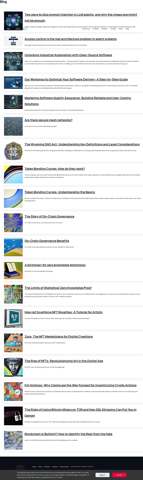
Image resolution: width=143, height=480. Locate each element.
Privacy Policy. (45, 475)
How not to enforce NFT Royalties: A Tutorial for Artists (63, 312)
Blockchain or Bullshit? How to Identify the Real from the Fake (68, 434)
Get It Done (86, 29)
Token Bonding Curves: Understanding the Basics (60, 192)
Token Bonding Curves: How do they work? (55, 169)
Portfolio (96, 29)
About (121, 29)
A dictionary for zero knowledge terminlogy (55, 265)
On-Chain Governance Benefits (47, 241)
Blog (127, 29)
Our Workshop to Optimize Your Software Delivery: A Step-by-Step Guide (76, 79)
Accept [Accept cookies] (119, 475)
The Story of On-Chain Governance (49, 216)
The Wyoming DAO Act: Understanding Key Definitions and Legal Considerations (82, 144)
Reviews (104, 29)
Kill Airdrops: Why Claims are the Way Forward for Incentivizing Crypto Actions (80, 385)
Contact (113, 29)
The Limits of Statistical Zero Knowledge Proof (58, 288)
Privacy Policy (64, 467)
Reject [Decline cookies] (102, 475)
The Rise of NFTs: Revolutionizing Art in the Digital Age (64, 361)
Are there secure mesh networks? (49, 120)
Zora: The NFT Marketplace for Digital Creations (59, 336)
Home (34, 467)
